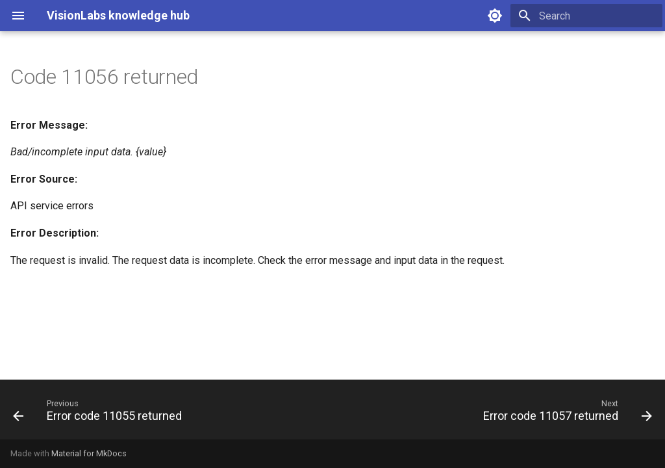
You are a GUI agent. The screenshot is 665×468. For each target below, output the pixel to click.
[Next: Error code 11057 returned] (565, 413)
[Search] (586, 15)
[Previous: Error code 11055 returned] (100, 413)
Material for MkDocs (89, 453)
